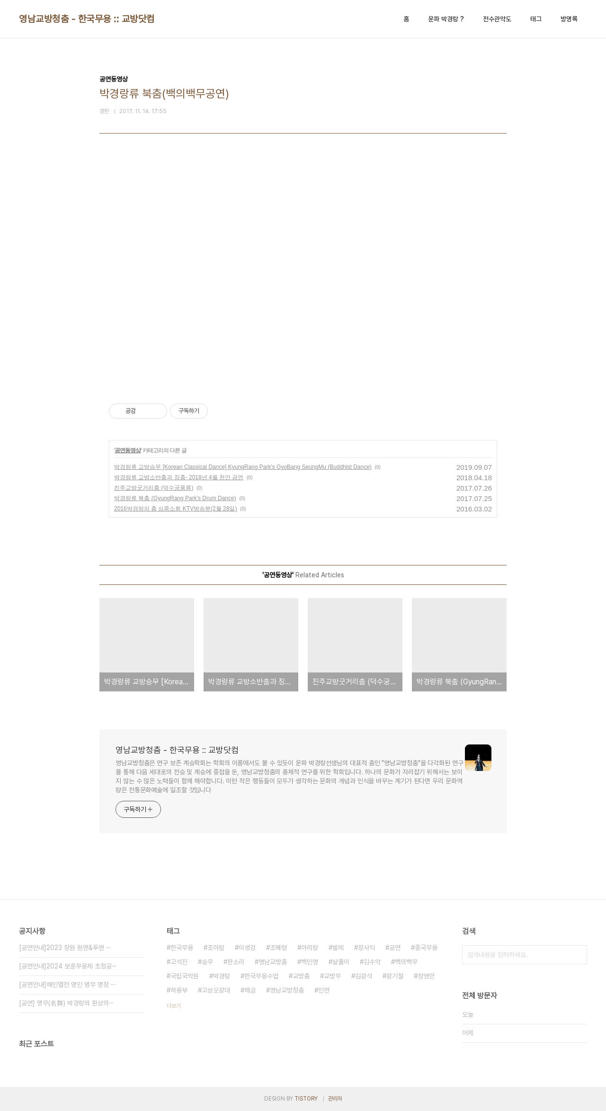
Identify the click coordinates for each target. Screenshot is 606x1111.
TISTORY (306, 1098)
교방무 (332, 976)
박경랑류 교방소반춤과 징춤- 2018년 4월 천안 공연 (178, 477)
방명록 (569, 19)
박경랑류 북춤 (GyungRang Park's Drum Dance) (175, 498)
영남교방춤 (272, 962)
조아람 (215, 947)
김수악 (372, 962)
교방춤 (301, 976)
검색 (578, 955)
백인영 (309, 962)
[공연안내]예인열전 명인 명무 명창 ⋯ (67, 984)
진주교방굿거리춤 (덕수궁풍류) (153, 487)
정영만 (426, 976)
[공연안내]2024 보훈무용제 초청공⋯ (68, 966)
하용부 (178, 990)
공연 (395, 947)
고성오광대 (216, 990)
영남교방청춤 (287, 990)
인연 (324, 990)
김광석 (363, 976)
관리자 (335, 1098)
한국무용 (181, 947)
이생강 (247, 947)
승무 (207, 962)
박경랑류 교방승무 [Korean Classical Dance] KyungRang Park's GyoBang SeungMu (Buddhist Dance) (243, 467)
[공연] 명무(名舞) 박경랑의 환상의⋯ (66, 1003)
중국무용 (426, 947)
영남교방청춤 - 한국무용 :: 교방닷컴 (87, 19)
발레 (338, 947)
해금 (250, 990)
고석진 (178, 962)
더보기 (174, 1006)
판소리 (235, 962)
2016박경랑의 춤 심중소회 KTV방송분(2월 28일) (175, 508)
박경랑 (221, 976)
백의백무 (406, 962)
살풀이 (340, 962)
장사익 (366, 947)
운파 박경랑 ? (446, 19)
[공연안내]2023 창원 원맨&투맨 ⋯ (65, 947)
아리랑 (309, 947)
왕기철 (394, 976)
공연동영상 (128, 450)
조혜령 (278, 947)
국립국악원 (184, 976)
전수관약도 (497, 19)
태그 (536, 19)
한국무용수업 (261, 976)
